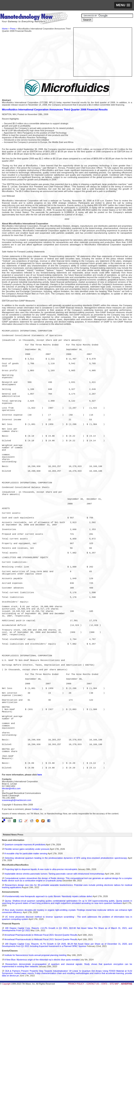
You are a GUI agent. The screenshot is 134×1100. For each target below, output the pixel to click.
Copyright (6, 1094)
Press (13, 28)
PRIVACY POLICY (76, 1094)
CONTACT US (92, 1094)
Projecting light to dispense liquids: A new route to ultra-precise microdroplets (40, 979)
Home (5, 28)
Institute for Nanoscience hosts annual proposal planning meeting (35, 1065)
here (39, 885)
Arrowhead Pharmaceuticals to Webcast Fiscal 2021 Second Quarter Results (40, 1045)
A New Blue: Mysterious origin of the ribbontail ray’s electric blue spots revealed (42, 1070)
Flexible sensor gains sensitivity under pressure (26, 959)
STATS (104, 1094)
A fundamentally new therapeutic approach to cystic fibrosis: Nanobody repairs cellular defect (48, 1007)
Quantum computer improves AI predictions (25, 955)
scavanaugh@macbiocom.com (16, 910)
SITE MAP (114, 1094)
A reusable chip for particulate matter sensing (25, 964)
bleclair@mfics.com (11, 899)
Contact (35, 919)
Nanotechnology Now (34, 18)
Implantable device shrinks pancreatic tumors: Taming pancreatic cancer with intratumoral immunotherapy (54, 984)
